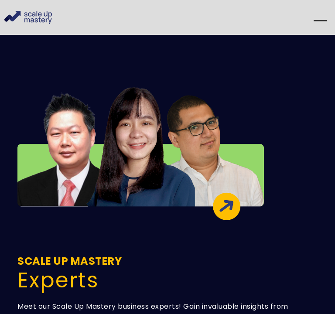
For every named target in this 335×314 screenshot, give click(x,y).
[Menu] (320, 24)
